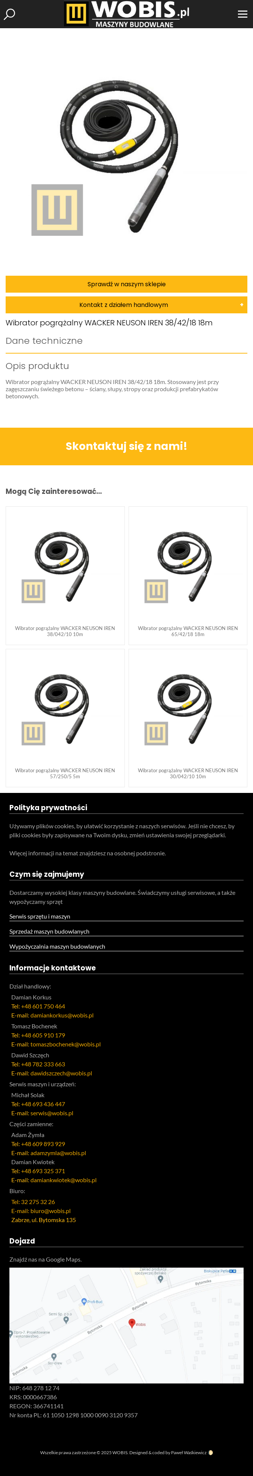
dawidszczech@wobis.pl (61, 1073)
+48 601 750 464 (43, 1006)
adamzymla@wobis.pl (58, 1152)
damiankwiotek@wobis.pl (63, 1179)
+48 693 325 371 (43, 1170)
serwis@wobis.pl (51, 1112)
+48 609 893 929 (43, 1143)
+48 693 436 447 (43, 1103)
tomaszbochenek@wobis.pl (65, 1044)
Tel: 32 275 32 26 (33, 1201)
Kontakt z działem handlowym (123, 305)
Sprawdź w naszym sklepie (127, 284)
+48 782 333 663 (43, 1064)
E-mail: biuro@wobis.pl (41, 1210)
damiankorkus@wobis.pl (62, 1015)
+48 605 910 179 (43, 1035)
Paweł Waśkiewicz (189, 1452)
